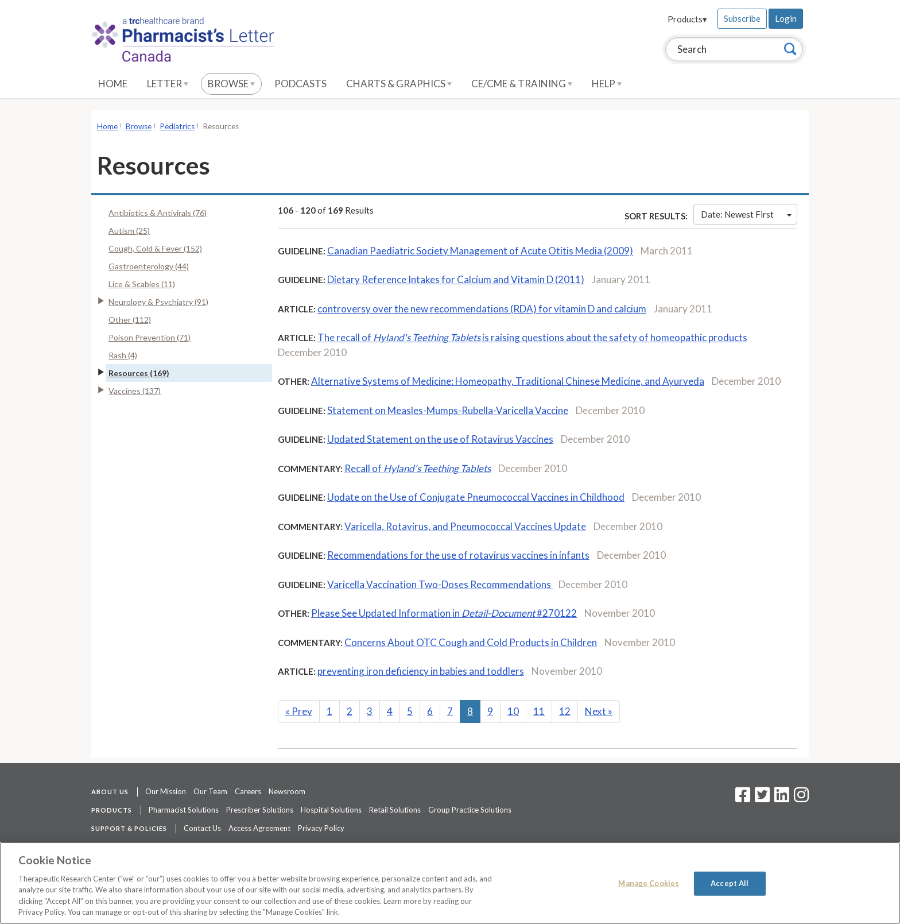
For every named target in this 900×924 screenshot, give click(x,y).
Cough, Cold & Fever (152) (155, 248)
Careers (248, 791)
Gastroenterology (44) (148, 266)
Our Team (210, 791)
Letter (167, 84)
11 (539, 711)
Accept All (729, 883)
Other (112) (129, 319)
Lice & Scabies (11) (141, 284)
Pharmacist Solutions (184, 809)
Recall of (417, 468)
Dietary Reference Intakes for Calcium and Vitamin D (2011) (455, 279)
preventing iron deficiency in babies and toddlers (420, 671)
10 (513, 711)
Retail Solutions (395, 809)
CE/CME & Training (521, 84)
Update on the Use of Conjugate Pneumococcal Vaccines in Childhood (475, 497)
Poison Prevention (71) (149, 337)
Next (598, 711)
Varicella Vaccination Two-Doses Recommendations (440, 584)
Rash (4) (122, 355)
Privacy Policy (321, 828)
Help (607, 84)
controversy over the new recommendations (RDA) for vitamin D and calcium (481, 309)
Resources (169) (138, 373)
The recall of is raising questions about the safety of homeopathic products (532, 337)
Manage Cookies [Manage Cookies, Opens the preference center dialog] (648, 883)
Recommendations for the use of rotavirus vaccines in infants (458, 555)
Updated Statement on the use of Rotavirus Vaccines (440, 439)
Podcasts (300, 84)
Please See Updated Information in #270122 (444, 613)
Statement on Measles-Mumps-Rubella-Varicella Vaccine (447, 410)
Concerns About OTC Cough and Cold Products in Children (470, 642)
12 (565, 711)
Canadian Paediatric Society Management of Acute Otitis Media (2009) (480, 251)
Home (112, 84)
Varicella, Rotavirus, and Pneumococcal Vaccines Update (465, 526)
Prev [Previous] (298, 711)
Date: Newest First (746, 214)
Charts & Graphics (399, 84)
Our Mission (165, 791)
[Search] (790, 48)
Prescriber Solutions (259, 809)
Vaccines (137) (134, 391)
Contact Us (202, 828)
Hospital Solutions (331, 809)
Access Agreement (259, 828)
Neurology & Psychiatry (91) (158, 302)
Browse (231, 84)
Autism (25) (129, 230)
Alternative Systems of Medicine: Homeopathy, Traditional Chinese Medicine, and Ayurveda (507, 381)
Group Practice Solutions (469, 809)
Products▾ (687, 19)
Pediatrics (177, 126)
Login (786, 18)
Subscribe (742, 18)
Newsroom (287, 791)
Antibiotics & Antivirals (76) (157, 213)
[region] (450, 883)
